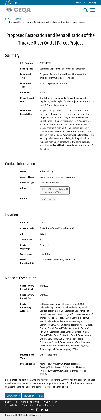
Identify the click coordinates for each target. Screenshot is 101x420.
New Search (29, 395)
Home (8, 18)
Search (18, 18)
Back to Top (11, 401)
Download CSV (13, 395)
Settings (92, 2)
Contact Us (80, 2)
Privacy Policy (50, 401)
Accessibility (11, 405)
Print (40, 395)
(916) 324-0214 (48, 199)
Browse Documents (46, 405)
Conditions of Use (30, 401)
